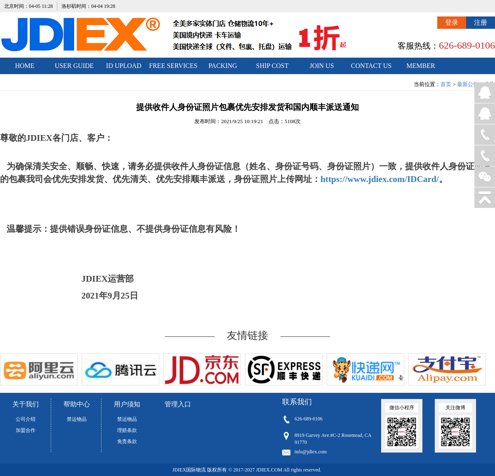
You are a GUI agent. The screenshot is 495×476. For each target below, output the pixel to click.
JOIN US (321, 65)
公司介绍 (25, 419)
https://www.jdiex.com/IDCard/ (380, 179)
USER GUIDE (74, 65)
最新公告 (467, 84)
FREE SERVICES (173, 65)
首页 (446, 84)
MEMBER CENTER (420, 68)
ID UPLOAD (123, 65)
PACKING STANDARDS (223, 68)
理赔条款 (127, 430)
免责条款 (127, 441)
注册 (480, 22)
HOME (24, 65)
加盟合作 (25, 430)
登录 (451, 22)
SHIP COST (272, 65)
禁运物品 (77, 419)
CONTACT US (371, 65)
